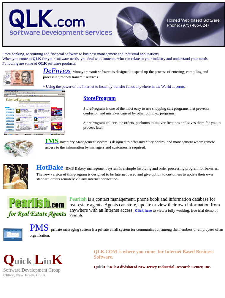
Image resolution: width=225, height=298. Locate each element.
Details (180, 86)
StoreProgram (99, 98)
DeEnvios (57, 70)
